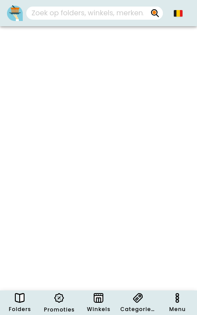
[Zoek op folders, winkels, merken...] (155, 13)
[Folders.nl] (15, 13)
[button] (178, 13)
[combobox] (94, 13)
